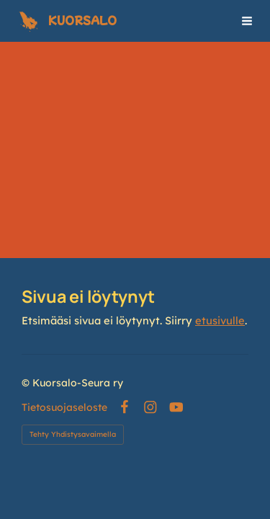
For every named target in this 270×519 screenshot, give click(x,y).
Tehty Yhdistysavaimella (73, 434)
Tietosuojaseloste (64, 407)
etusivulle (220, 320)
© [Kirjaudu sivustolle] (27, 382)
